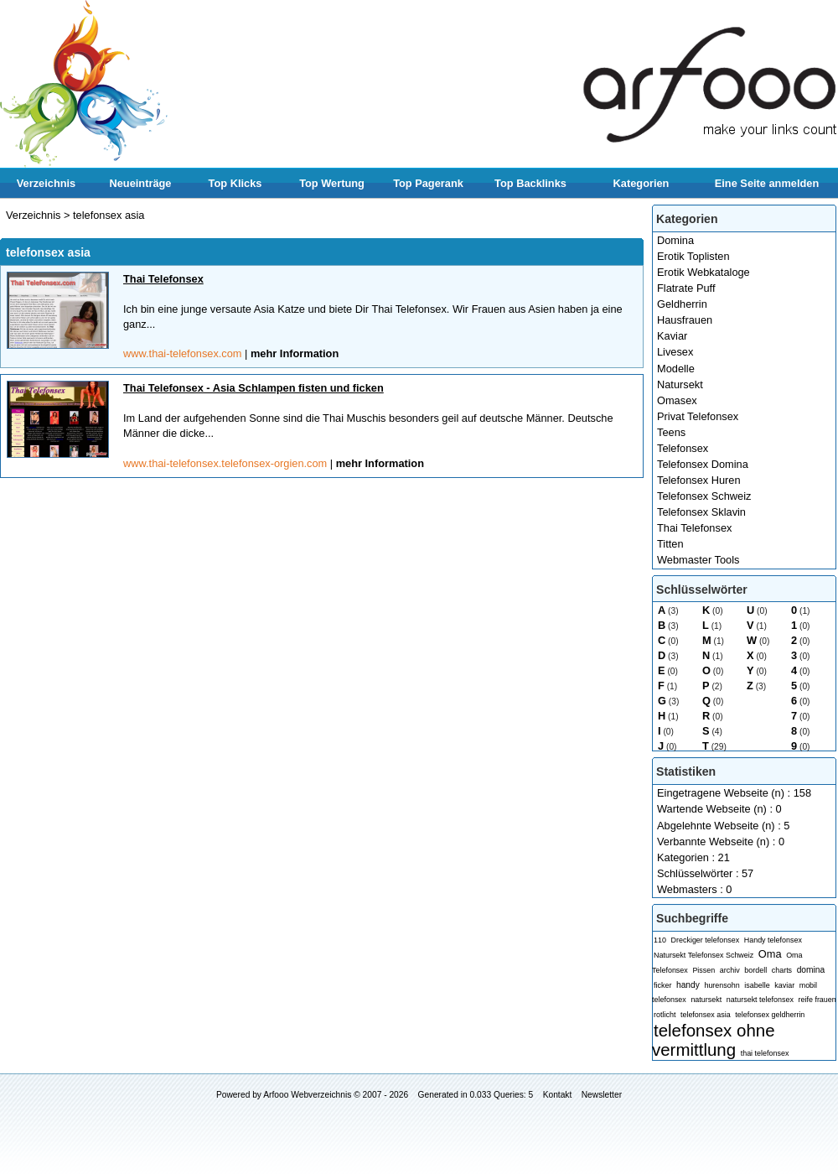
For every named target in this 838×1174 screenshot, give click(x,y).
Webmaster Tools (698, 559)
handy (688, 985)
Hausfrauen (684, 320)
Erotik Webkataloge (703, 272)
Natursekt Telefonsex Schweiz (703, 955)
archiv (730, 970)
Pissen (703, 970)
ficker (662, 985)
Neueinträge (141, 183)
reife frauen (816, 999)
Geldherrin (682, 304)
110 (660, 940)
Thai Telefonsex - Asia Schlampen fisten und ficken (253, 388)
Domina (675, 240)
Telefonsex (682, 448)
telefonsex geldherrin (769, 1014)
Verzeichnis (46, 183)
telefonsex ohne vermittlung (713, 1040)
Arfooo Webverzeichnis (307, 1094)
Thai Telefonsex (694, 528)
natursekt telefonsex (760, 999)
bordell (755, 970)
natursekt (706, 999)
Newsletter (602, 1094)
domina (811, 969)
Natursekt (680, 384)
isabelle (756, 985)
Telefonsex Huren (699, 480)
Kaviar (672, 336)
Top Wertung (332, 183)
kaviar (784, 985)
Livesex (675, 351)
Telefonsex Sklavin (701, 512)
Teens (671, 432)
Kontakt (557, 1094)
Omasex (677, 400)
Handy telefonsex (773, 940)
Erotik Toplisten (693, 256)
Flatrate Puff (686, 288)
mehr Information (295, 353)
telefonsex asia (705, 1014)
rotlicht (664, 1014)
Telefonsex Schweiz (704, 496)
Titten (670, 544)
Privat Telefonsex (697, 416)
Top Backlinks (530, 183)
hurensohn (721, 985)
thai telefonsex (765, 1053)
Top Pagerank (428, 183)
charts (782, 970)
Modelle (676, 368)
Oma (770, 954)
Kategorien (641, 183)
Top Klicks (235, 183)
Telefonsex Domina (702, 464)
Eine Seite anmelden (767, 183)
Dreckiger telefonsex (705, 940)
